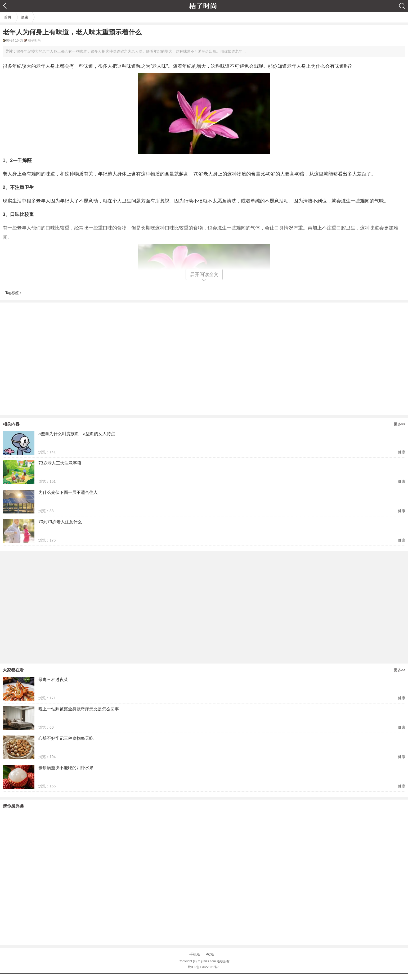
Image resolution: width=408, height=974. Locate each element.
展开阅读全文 (204, 274)
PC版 (210, 954)
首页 (7, 17)
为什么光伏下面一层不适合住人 (68, 492)
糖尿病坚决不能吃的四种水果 (65, 767)
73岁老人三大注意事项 (59, 463)
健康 (24, 17)
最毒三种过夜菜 (53, 679)
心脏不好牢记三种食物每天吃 (65, 738)
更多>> (399, 424)
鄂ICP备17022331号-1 (204, 967)
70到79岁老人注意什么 (60, 522)
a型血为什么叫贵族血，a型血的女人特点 (76, 433)
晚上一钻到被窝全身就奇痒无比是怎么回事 (78, 709)
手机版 (194, 954)
